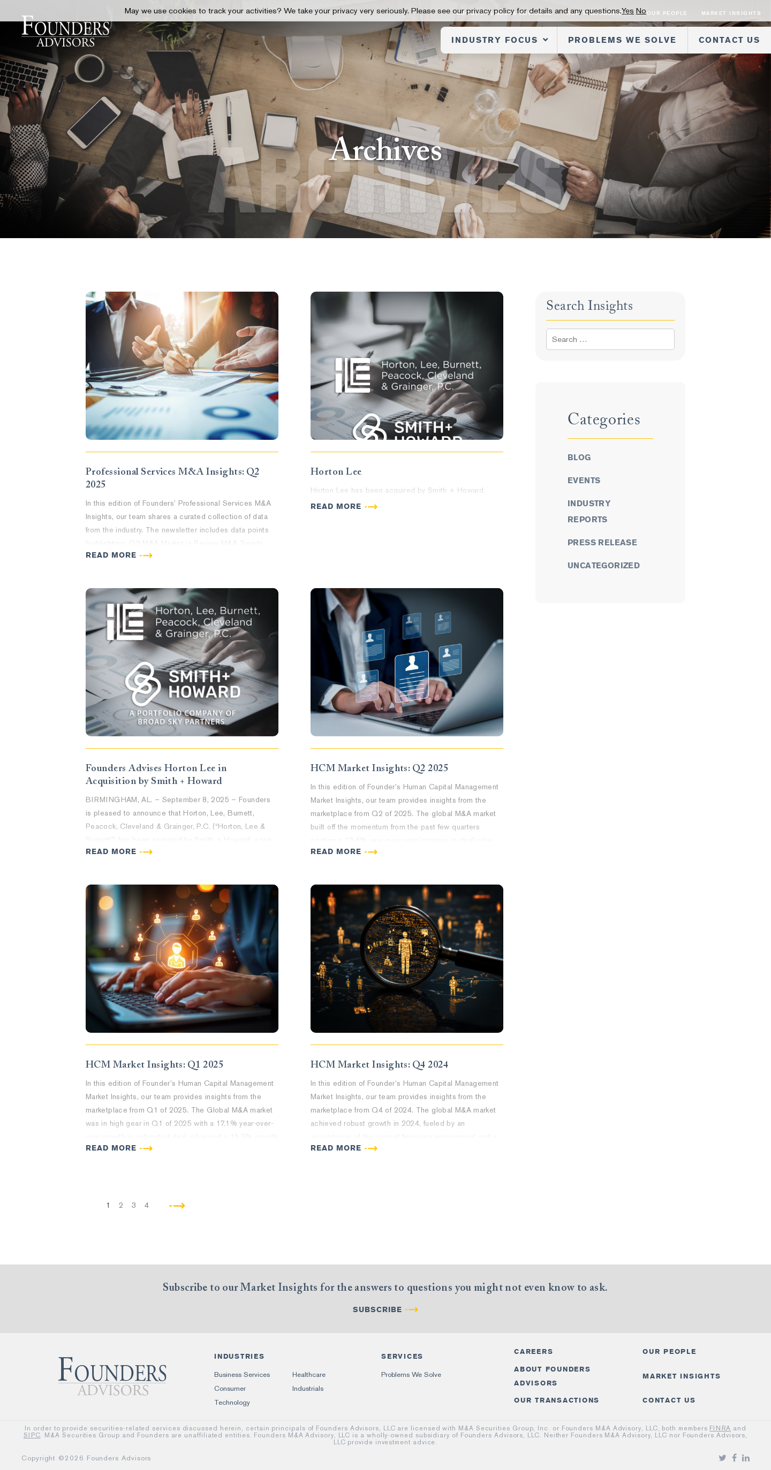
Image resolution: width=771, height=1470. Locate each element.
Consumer (230, 1388)
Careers (533, 1351)
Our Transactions (557, 1400)
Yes (628, 11)
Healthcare (309, 1374)
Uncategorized (604, 565)
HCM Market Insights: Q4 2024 (379, 1064)
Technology (232, 1402)
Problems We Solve (622, 40)
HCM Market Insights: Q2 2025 (379, 768)
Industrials (307, 1388)
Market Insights (681, 1376)
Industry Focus (494, 40)
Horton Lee (336, 471)
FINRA (720, 1428)
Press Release (602, 542)
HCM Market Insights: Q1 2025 (154, 1064)
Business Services (242, 1374)
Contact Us (729, 40)
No (641, 11)
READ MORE (111, 555)
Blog (579, 457)
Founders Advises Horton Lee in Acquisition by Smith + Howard (156, 774)
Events (584, 480)
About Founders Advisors (552, 1376)
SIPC (32, 1435)
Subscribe (377, 1309)
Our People (669, 1351)
